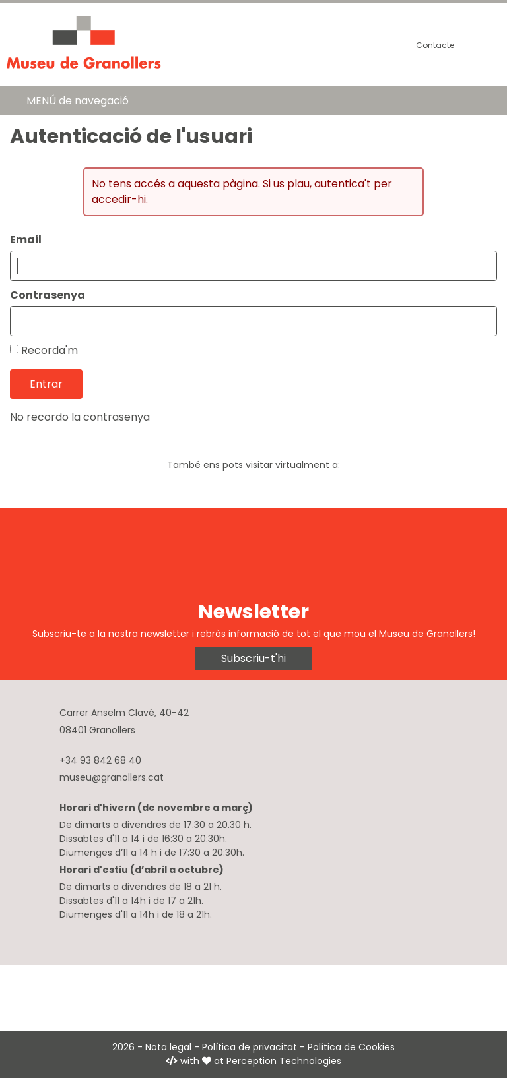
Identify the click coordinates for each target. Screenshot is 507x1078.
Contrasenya (47, 295)
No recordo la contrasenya (80, 417)
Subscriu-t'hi (253, 658)
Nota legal (168, 1047)
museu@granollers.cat (111, 777)
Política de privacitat (249, 1047)
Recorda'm (49, 350)
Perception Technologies (283, 1060)
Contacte (435, 45)
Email (26, 239)
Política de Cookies (351, 1047)
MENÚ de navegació (77, 100)
